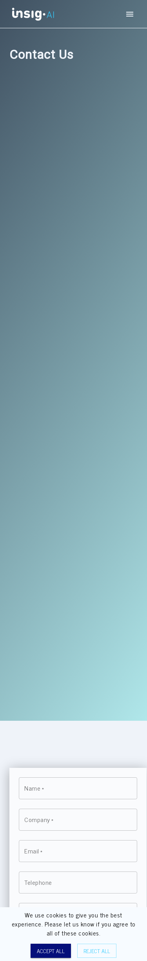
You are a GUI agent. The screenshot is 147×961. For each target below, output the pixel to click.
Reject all (97, 951)
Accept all (51, 951)
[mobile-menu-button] (130, 14)
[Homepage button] (32, 14)
